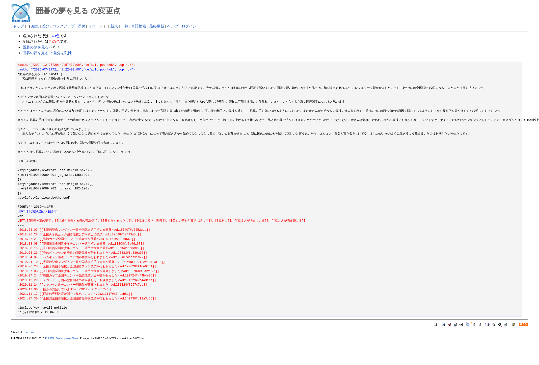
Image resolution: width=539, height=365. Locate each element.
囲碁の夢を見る (36, 47)
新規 (114, 26)
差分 (45, 26)
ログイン (189, 26)
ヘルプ (172, 26)
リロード (95, 26)
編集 (35, 26)
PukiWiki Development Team (62, 338)
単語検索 (138, 26)
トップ (18, 26)
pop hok (29, 332)
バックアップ (63, 26)
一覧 (124, 26)
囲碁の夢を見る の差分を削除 (47, 53)
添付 (81, 26)
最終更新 (156, 26)
